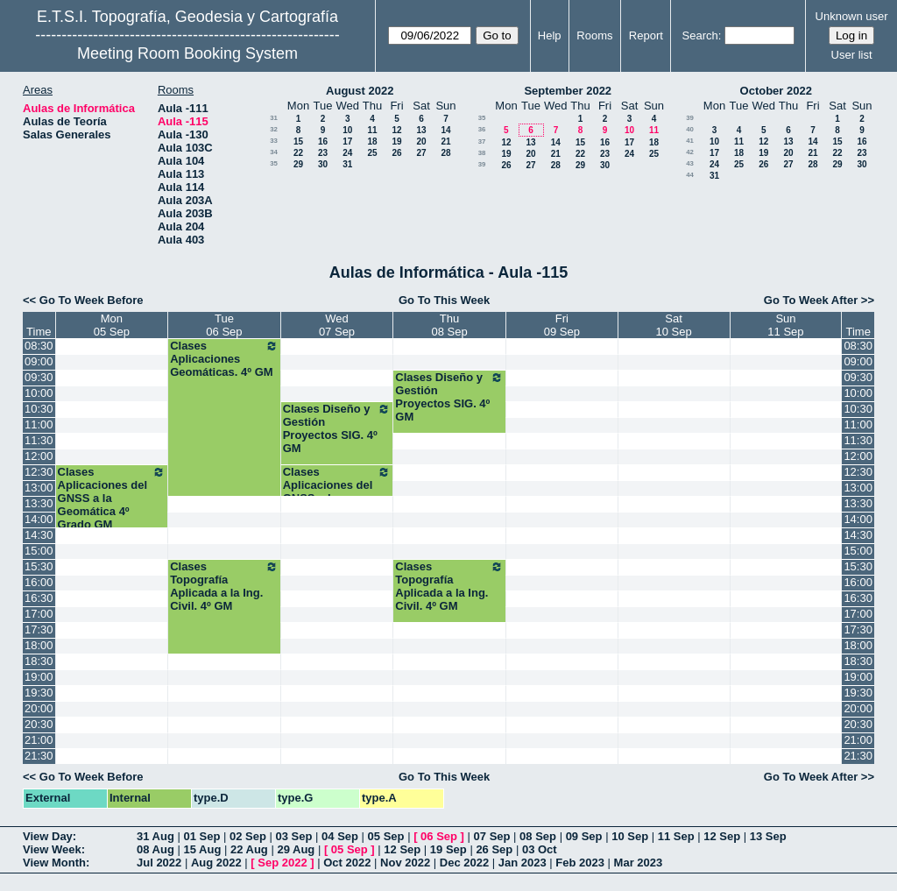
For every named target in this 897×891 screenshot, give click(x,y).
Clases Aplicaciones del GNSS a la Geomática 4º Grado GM (112, 498)
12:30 (39, 471)
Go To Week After (811, 300)
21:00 (39, 739)
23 (323, 153)
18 (372, 141)
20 (421, 141)
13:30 (39, 503)
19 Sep (448, 849)
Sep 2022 (282, 862)
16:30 (39, 598)
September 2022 (567, 90)
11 (372, 130)
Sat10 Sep (674, 325)
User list (851, 54)
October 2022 (776, 90)
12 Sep (721, 836)
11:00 (39, 424)
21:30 (39, 755)
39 (482, 164)
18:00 (39, 645)
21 (445, 141)
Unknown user (852, 16)
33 (274, 141)
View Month (54, 862)
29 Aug (295, 849)
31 (274, 118)
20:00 (39, 708)
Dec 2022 (464, 862)
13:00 (39, 487)
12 (396, 130)
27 (421, 153)
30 (323, 164)
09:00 (39, 361)
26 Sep (494, 849)
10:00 (39, 393)
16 (323, 141)
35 (274, 163)
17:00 (39, 613)
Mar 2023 (638, 862)
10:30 (39, 408)
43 (690, 163)
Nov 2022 (405, 862)
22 (298, 153)
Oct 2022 (347, 862)
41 (690, 141)
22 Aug (249, 849)
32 (274, 129)
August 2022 (359, 90)
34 (274, 152)
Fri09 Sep (562, 325)
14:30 (39, 534)
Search (700, 35)
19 (396, 141)
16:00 (39, 582)
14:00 (39, 519)
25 (372, 153)
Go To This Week (444, 300)
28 (445, 153)
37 (482, 141)
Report (646, 35)
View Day (48, 836)
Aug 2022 (216, 862)
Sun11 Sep (785, 325)
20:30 (39, 724)
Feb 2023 (579, 862)
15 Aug (202, 849)
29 (298, 164)
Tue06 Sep (224, 325)
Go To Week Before (91, 300)
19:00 (39, 676)
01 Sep (201, 836)
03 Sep (294, 836)
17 (347, 141)
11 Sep (676, 836)
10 (347, 130)
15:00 (39, 550)
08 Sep (537, 836)
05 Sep (386, 836)
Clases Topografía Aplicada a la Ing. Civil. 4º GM (224, 586)
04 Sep (339, 836)
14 (445, 130)
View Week (52, 849)
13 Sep (768, 836)
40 (690, 129)
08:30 (39, 345)
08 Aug (155, 849)
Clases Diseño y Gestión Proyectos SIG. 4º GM (449, 397)
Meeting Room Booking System (187, 53)
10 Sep (629, 836)
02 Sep (248, 836)
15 (298, 141)
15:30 (39, 566)
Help (550, 35)
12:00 (39, 456)
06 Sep (438, 836)
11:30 (39, 440)
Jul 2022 (159, 862)
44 (690, 175)
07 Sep (492, 836)
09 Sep (584, 836)
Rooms (594, 35)
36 (482, 129)
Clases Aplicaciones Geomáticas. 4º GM (224, 358)
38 (482, 153)
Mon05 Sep (112, 325)
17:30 (39, 629)
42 (690, 152)
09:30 (39, 377)
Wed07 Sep (337, 325)
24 (347, 153)
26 (396, 153)
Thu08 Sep (449, 325)
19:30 (39, 692)
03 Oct (539, 849)
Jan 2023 (522, 862)
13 (421, 130)
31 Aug (155, 836)
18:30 (39, 661)
